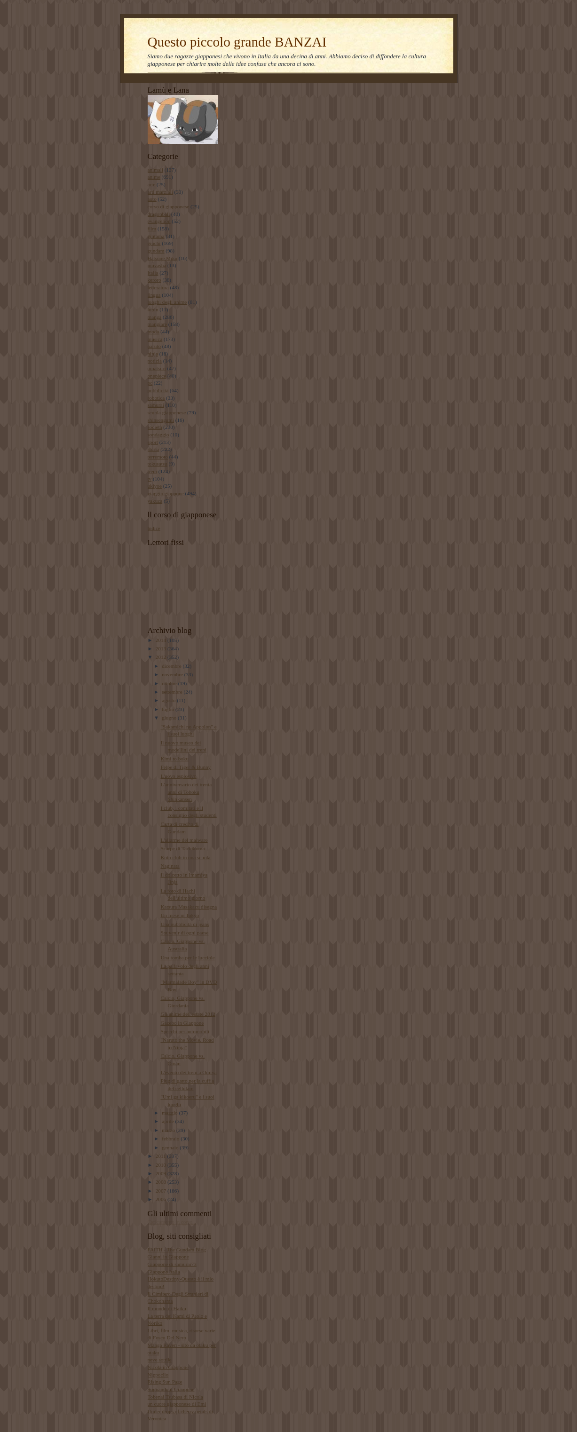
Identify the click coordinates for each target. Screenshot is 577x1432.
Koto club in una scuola (185, 857)
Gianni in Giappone (168, 1256)
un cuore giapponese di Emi (177, 1404)
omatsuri (157, 368)
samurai (156, 405)
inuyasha (157, 265)
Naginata (169, 866)
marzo (169, 1130)
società (155, 427)
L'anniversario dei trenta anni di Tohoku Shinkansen (186, 792)
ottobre (170, 683)
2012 (161, 657)
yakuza (155, 501)
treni (152, 471)
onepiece (157, 376)
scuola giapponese (167, 412)
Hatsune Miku (163, 258)
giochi (154, 243)
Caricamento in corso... (172, 1222)
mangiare (157, 324)
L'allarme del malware (183, 840)
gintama (156, 236)
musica (155, 339)
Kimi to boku (174, 758)
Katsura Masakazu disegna (188, 907)
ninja (153, 353)
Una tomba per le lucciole (187, 957)
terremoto (158, 456)
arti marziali (160, 192)
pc (150, 383)
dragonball (159, 214)
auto (152, 199)
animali (156, 170)
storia (153, 449)
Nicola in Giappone (168, 1367)
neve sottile (160, 1359)
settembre (172, 692)
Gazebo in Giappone (182, 1023)
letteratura (158, 287)
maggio (170, 1113)
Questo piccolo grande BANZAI (237, 41)
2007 (161, 1191)
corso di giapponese (169, 206)
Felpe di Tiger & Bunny (185, 767)
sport (153, 442)
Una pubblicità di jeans (184, 924)
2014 (161, 640)
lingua (154, 295)
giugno (170, 717)
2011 (161, 1156)
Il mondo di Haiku (167, 1308)
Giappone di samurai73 (172, 1264)
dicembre (172, 666)
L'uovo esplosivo (178, 776)
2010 (161, 1165)
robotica (156, 398)
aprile (168, 1121)
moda (153, 331)
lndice (154, 528)
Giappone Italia (164, 1271)
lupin (153, 309)
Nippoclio (158, 1374)
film (152, 228)
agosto (169, 700)
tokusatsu (157, 464)
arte (152, 184)
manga (155, 317)
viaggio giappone (166, 493)
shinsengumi (161, 420)
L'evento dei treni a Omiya (188, 1072)
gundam (156, 250)
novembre (173, 674)
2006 (161, 1199)
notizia (155, 361)
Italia (153, 273)
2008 (161, 1182)
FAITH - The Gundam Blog (177, 1249)
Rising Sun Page (165, 1382)
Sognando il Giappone (171, 1389)
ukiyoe (155, 486)
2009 (161, 1173)
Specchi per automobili (184, 1031)
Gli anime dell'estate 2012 (187, 1014)
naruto (154, 346)
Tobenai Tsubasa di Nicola (175, 1397)
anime (154, 177)
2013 (161, 648)
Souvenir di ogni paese (184, 932)
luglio (168, 709)
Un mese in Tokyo (179, 915)
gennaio (171, 1147)
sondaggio (158, 434)
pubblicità (158, 390)
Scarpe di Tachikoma (182, 848)
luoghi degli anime (167, 302)
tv (150, 479)
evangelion (159, 221)
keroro (154, 280)
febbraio (171, 1138)
